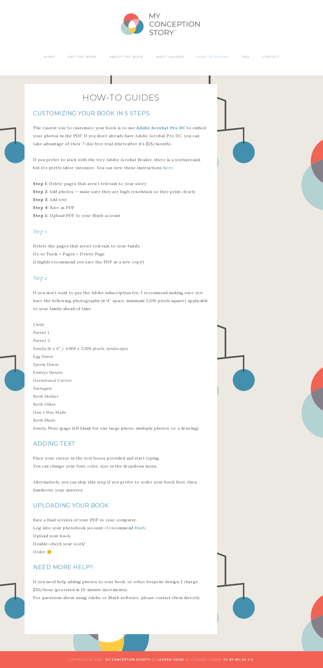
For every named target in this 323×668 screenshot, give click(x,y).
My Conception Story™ (161, 25)
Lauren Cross (170, 659)
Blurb (140, 527)
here (168, 167)
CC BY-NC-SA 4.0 (238, 659)
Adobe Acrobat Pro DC (160, 127)
